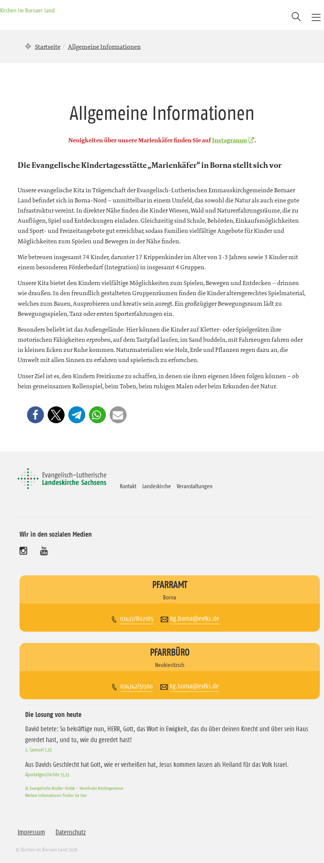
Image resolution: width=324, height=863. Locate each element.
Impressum (31, 832)
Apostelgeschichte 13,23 (47, 774)
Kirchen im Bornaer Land (27, 10)
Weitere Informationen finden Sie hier (56, 795)
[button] (35, 414)
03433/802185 (136, 618)
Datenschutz (71, 832)
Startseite (47, 46)
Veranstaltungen (194, 486)
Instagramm (229, 140)
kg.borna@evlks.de (194, 618)
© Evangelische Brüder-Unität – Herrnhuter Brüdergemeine (74, 788)
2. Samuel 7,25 (38, 749)
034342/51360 (136, 686)
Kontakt (128, 486)
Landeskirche (156, 486)
